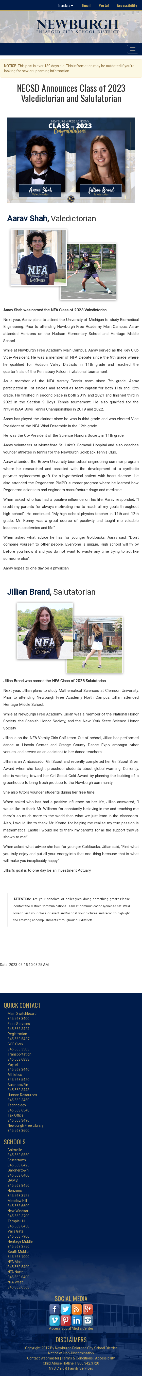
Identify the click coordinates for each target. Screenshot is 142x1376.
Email (86, 5)
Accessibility (127, 5)
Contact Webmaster (43, 1358)
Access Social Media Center (71, 1328)
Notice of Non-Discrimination (71, 1353)
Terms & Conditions (77, 1358)
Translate (65, 5)
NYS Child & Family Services (71, 1368)
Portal (104, 5)
